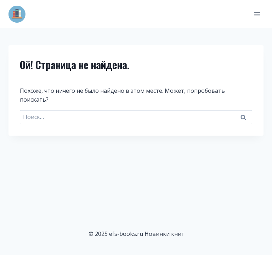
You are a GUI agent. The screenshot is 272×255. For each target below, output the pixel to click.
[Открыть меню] (257, 13)
